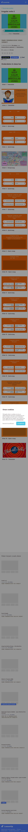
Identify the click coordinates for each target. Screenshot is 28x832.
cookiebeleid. (19, 420)
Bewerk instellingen (8, 423)
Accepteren (20, 423)
